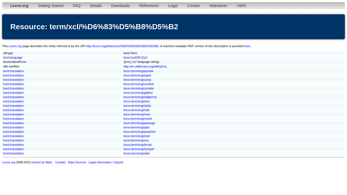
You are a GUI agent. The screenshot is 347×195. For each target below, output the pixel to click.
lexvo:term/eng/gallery (138, 92)
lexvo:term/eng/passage (139, 123)
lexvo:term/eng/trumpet (139, 149)
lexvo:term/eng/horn (137, 101)
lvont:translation (13, 71)
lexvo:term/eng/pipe (137, 127)
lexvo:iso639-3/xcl (135, 57)
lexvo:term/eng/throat (138, 144)
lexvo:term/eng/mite (137, 110)
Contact (193, 6)
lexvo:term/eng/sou (136, 140)
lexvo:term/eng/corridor (139, 88)
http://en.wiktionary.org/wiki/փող (145, 66)
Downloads (120, 6)
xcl (134, 61)
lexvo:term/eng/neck (137, 114)
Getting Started (50, 6)
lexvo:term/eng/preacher (140, 131)
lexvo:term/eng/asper (138, 75)
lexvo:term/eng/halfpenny (140, 97)
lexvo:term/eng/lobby (137, 105)
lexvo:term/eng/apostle (139, 71)
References (149, 6)
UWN (241, 6)
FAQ (77, 6)
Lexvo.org (15, 46)
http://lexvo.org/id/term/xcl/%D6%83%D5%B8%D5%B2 (122, 46)
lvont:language (13, 57)
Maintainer (218, 6)
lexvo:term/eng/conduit (139, 84)
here (247, 46)
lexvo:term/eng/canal (137, 79)
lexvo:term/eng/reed (137, 136)
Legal (173, 6)
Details (96, 6)
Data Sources (77, 162)
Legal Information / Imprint (106, 162)
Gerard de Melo (41, 162)
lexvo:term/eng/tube (137, 153)
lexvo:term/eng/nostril (138, 118)
